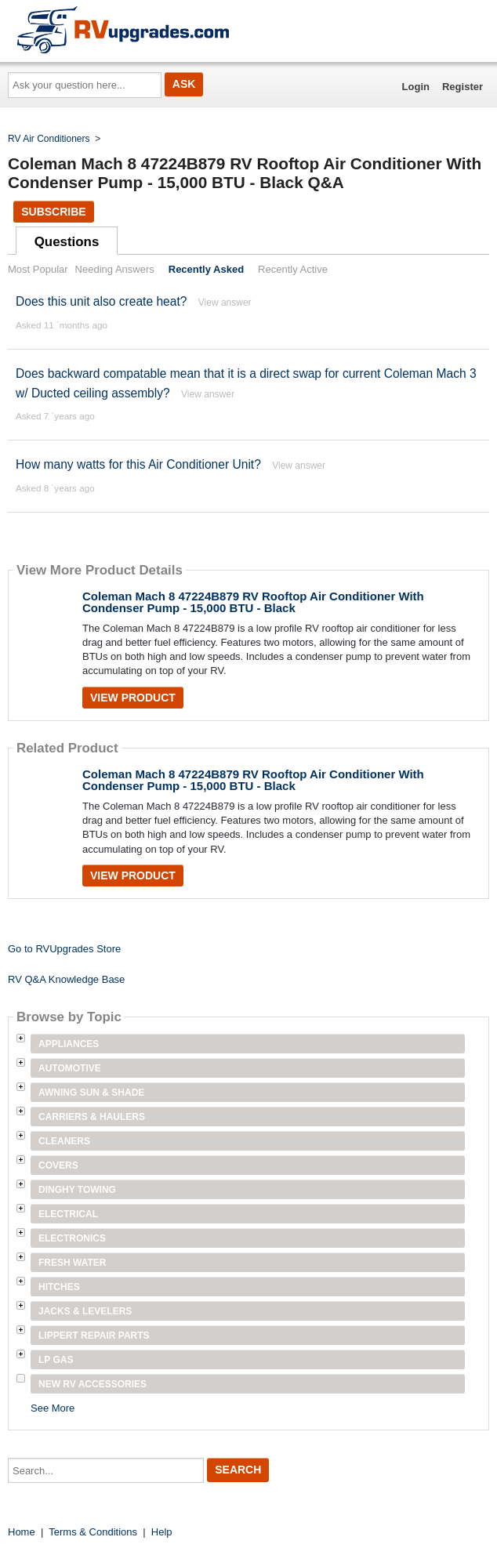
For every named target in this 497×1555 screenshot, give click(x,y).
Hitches (59, 1286)
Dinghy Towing (77, 1189)
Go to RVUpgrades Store (64, 949)
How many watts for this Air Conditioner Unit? (138, 464)
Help (161, 1532)
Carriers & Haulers (91, 1116)
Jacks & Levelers (85, 1311)
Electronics (72, 1238)
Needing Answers (114, 269)
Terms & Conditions (93, 1532)
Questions (67, 241)
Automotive (69, 1068)
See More (52, 1408)
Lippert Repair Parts (94, 1335)
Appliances (68, 1043)
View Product (133, 697)
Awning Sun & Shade (91, 1092)
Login (416, 86)
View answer (225, 302)
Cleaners (64, 1141)
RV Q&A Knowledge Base (66, 979)
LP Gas (55, 1359)
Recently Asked (206, 269)
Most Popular (38, 269)
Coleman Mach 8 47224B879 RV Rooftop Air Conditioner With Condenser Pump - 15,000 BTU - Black (253, 601)
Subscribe (53, 211)
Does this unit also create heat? (101, 301)
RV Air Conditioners (49, 138)
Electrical (68, 1214)
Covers (58, 1165)
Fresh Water (72, 1262)
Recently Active (293, 269)
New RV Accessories (92, 1384)
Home (21, 1532)
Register (462, 86)
